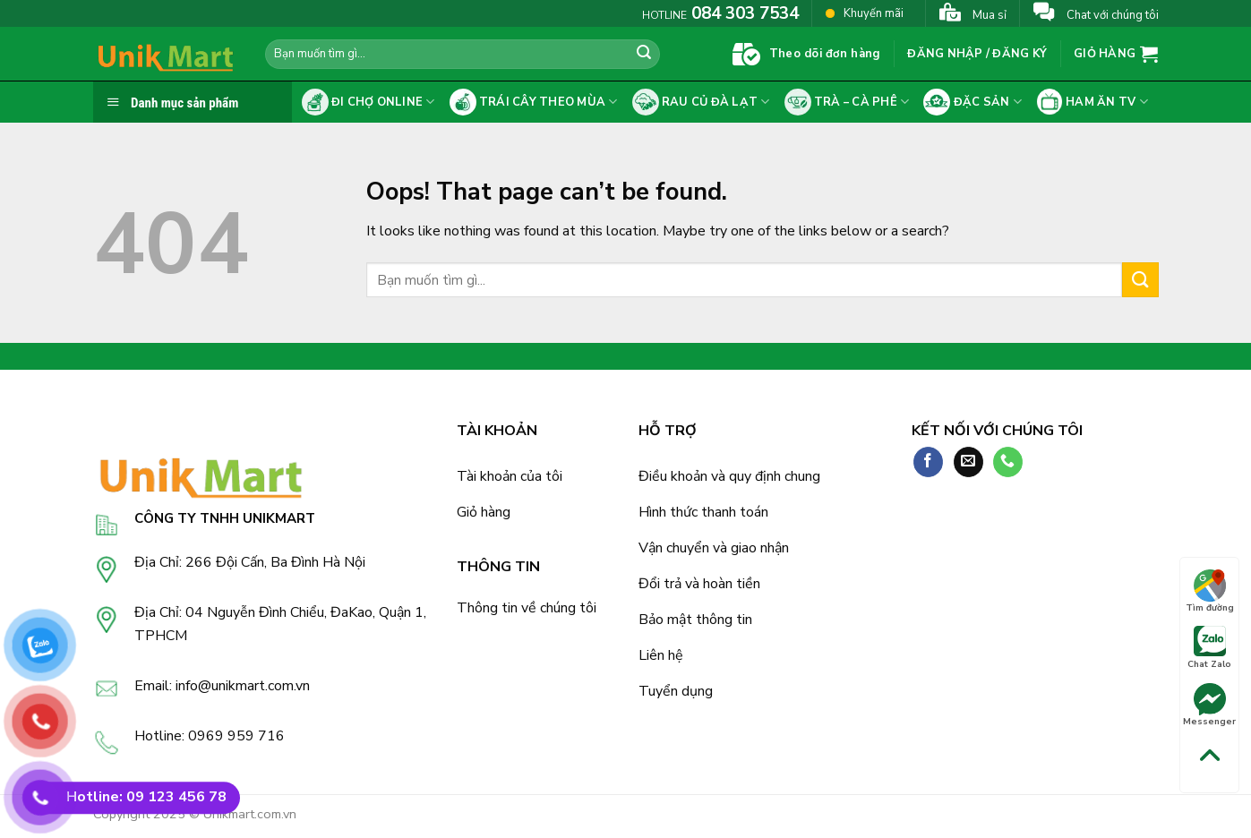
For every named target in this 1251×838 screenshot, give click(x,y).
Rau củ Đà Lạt (701, 102)
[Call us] (1008, 462)
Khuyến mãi (865, 13)
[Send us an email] (968, 462)
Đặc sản (972, 102)
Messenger (1209, 705)
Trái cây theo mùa (534, 102)
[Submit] (644, 54)
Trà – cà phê (847, 102)
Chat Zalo (1209, 648)
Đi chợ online (368, 102)
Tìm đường (1210, 591)
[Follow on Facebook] (928, 462)
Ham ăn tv (1092, 102)
